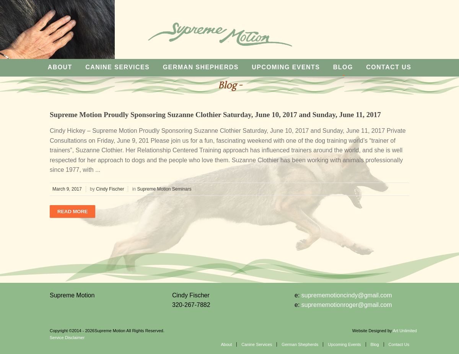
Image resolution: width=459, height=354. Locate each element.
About (60, 67)
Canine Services (117, 67)
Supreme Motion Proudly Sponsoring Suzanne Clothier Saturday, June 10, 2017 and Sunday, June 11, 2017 (215, 115)
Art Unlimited (405, 330)
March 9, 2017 (67, 189)
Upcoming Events (286, 67)
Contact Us (388, 67)
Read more (72, 211)
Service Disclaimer (67, 337)
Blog (343, 67)
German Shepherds (201, 67)
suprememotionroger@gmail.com (346, 305)
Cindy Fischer (110, 189)
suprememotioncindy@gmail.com (346, 295)
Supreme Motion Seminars (164, 189)
